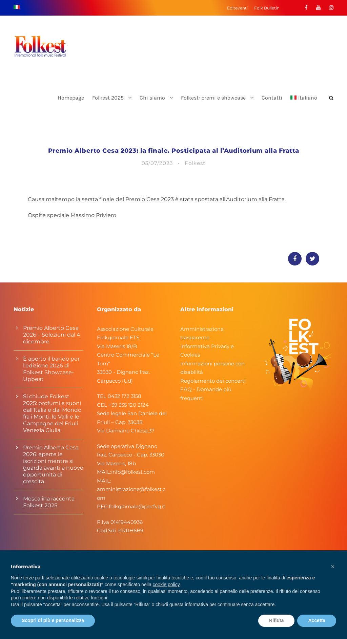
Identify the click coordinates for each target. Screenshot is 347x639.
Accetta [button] (316, 620)
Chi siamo (152, 97)
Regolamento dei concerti (213, 381)
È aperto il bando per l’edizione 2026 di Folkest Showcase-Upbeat (51, 369)
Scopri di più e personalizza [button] (53, 620)
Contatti (272, 97)
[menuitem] (303, 103)
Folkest (195, 163)
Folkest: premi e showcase (213, 97)
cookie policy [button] (166, 584)
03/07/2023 (157, 163)
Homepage (71, 97)
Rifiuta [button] (276, 620)
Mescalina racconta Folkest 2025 (49, 502)
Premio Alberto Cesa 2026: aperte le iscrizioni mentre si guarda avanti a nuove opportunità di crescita (53, 464)
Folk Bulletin (267, 7)
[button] (332, 566)
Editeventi (237, 7)
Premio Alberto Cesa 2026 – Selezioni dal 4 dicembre (51, 335)
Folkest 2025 (108, 97)
